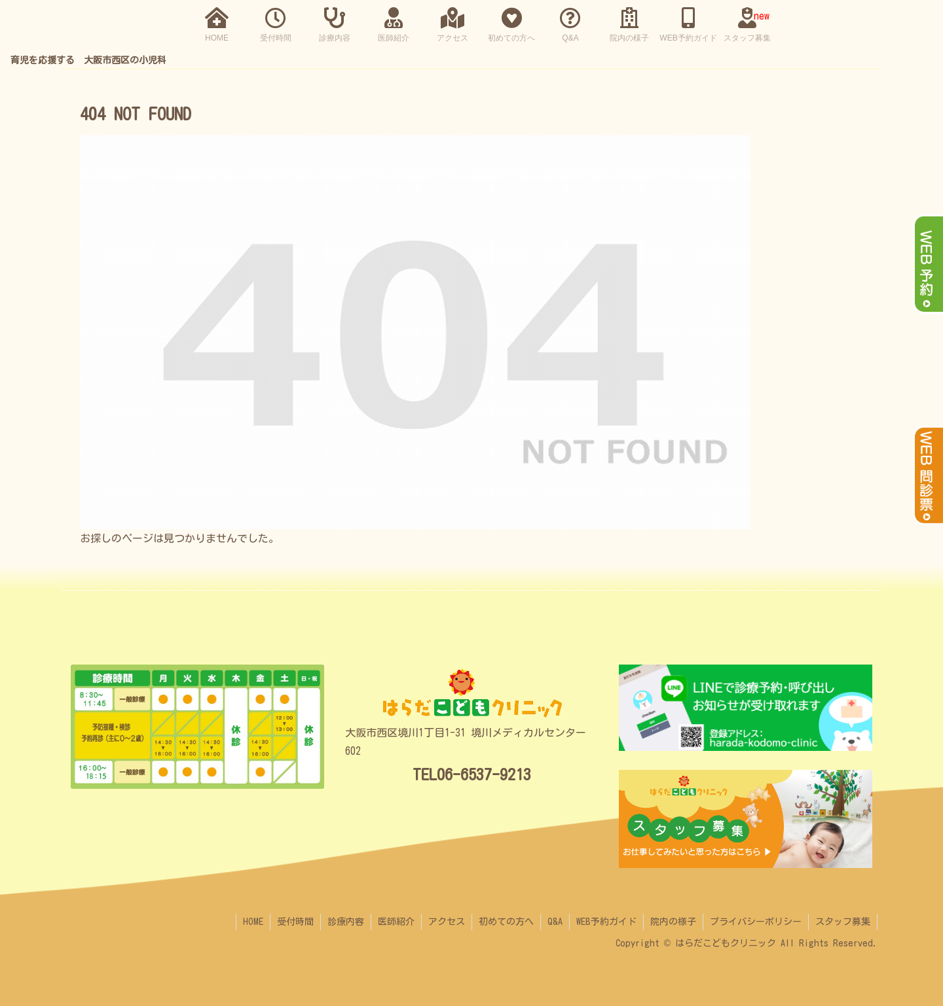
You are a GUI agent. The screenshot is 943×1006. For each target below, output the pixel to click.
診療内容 (345, 921)
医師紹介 (396, 921)
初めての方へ (506, 921)
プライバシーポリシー (756, 921)
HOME (253, 921)
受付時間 (295, 921)
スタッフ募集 (842, 921)
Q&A (555, 921)
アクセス (446, 921)
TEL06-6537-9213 (472, 774)
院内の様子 (673, 921)
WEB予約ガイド (606, 921)
